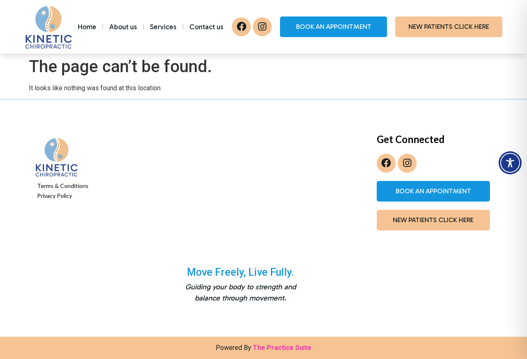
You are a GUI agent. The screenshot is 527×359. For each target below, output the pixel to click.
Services (163, 27)
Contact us (206, 27)
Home (87, 27)
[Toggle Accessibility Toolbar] (510, 163)
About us (123, 27)
